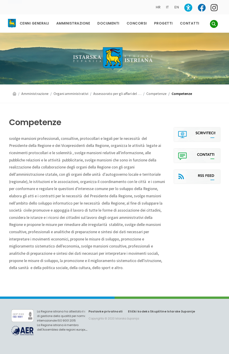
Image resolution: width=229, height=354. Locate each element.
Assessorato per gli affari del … (117, 93)
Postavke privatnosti (106, 311)
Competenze (156, 93)
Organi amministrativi (71, 93)
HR (158, 7)
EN (176, 7)
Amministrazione (35, 93)
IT (167, 7)
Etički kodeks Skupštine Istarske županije (161, 311)
